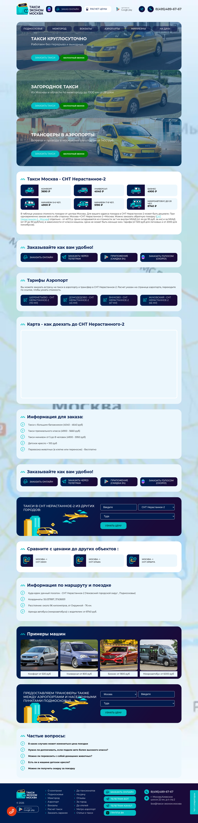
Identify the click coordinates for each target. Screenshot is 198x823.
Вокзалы (86, 28)
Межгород (59, 28)
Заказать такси (45, 57)
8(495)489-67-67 (168, 9)
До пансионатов (86, 790)
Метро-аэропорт (86, 809)
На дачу (165, 28)
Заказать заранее (58, 813)
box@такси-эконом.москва (166, 803)
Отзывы (81, 798)
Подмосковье (33, 28)
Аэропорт (53, 801)
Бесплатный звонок (73, 58)
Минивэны (138, 28)
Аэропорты (112, 28)
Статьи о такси (85, 813)
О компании (55, 790)
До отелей (82, 805)
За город (81, 801)
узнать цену (113, 525)
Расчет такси (55, 809)
